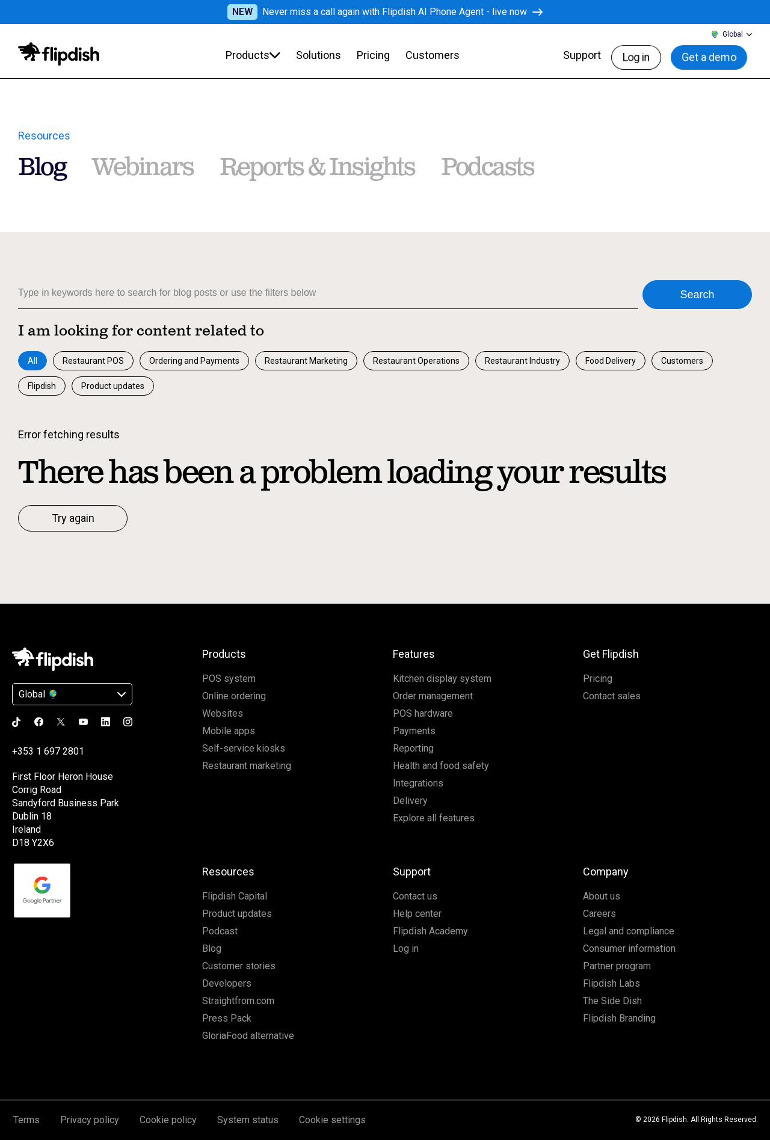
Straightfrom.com (238, 1001)
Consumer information (629, 948)
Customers (682, 361)
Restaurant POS (93, 361)
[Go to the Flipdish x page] (61, 721)
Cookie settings (332, 1120)
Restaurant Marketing (306, 361)
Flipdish (42, 386)
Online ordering (234, 696)
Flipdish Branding (619, 1018)
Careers (599, 913)
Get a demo (715, 55)
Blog (211, 948)
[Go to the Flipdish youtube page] (83, 721)
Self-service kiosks (243, 748)
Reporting (413, 748)
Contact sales (612, 696)
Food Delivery (610, 361)
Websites (222, 713)
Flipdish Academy (430, 931)
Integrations (418, 783)
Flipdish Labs (611, 983)
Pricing (597, 678)
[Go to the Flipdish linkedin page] (105, 721)
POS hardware (423, 713)
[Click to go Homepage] (52, 660)
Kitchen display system (442, 678)
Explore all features (434, 818)
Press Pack (226, 1018)
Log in (644, 55)
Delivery (410, 800)
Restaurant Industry (522, 361)
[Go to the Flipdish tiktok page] (16, 722)
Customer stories (239, 966)
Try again (73, 518)
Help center (417, 913)
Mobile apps (228, 731)
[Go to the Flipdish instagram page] (127, 721)
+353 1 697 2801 (48, 751)
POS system (229, 678)
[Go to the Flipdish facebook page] (38, 721)
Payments (414, 731)
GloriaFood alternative (248, 1035)
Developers (226, 983)
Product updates (112, 386)
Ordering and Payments (194, 361)
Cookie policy (168, 1120)
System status (248, 1120)
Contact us (415, 896)
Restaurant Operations (416, 361)
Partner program (617, 966)
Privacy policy (89, 1120)
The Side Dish (612, 1001)
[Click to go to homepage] (58, 54)
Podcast (220, 931)
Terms (26, 1120)
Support (592, 55)
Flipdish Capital (234, 896)
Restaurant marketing (246, 765)
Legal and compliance (628, 931)
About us (601, 896)
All (32, 361)
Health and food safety (441, 765)
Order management (433, 696)
